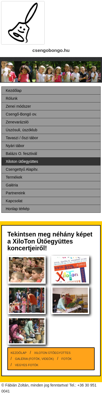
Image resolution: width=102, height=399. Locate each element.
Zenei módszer (18, 106)
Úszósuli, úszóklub (21, 130)
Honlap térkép (17, 209)
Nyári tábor (15, 146)
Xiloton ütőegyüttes (22, 161)
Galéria (12, 185)
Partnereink (15, 193)
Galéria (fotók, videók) (34, 358)
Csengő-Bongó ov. (21, 114)
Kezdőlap (13, 90)
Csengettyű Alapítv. (22, 169)
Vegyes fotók (26, 365)
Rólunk (12, 98)
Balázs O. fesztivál (21, 153)
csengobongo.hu (51, 50)
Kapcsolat (14, 201)
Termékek (14, 177)
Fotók (66, 358)
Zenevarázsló (17, 122)
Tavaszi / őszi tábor (22, 138)
